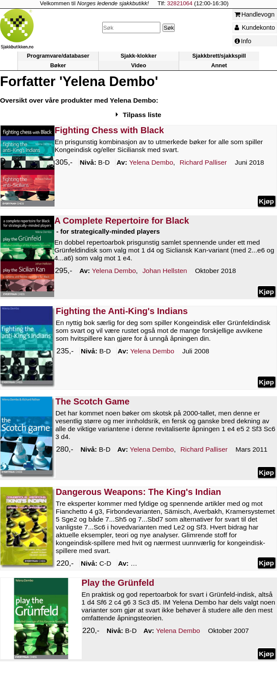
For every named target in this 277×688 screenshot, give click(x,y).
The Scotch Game (92, 401)
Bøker (58, 65)
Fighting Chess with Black (109, 130)
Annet (219, 65)
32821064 (179, 3)
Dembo (151, 163)
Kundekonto (255, 27)
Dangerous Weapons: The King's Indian (138, 492)
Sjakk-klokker (138, 56)
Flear (198, 564)
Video (138, 65)
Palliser (203, 163)
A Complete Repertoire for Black (121, 220)
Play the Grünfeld (118, 583)
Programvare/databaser (58, 56)
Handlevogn (255, 14)
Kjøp (266, 201)
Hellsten (164, 271)
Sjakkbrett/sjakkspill (219, 56)
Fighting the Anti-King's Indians (122, 311)
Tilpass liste (142, 114)
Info (243, 41)
